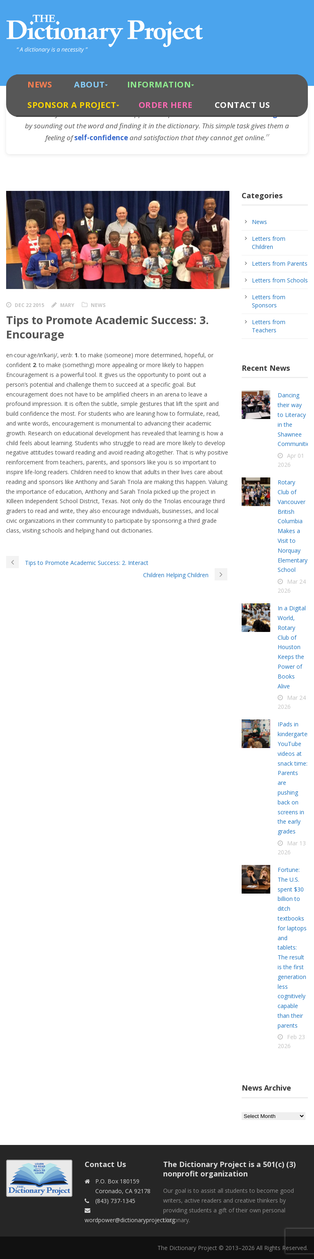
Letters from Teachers (268, 326)
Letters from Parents (279, 263)
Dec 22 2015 (29, 305)
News (39, 84)
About (89, 84)
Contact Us (242, 104)
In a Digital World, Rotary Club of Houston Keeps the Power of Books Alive (292, 647)
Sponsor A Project (72, 104)
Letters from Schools (280, 280)
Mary (67, 305)
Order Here (166, 104)
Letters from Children (268, 243)
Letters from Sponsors (268, 301)
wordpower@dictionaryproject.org (130, 1220)
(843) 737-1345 (115, 1201)
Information (159, 84)
